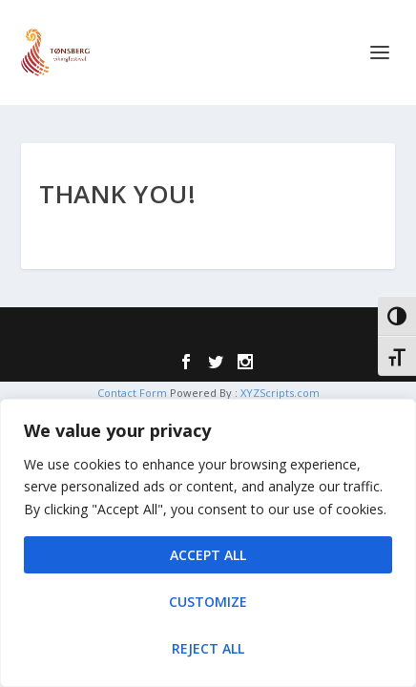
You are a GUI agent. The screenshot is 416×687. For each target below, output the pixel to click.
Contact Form (132, 392)
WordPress (337, 333)
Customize (208, 602)
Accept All (208, 555)
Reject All (208, 648)
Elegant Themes (171, 333)
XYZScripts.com (280, 392)
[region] (208, 543)
